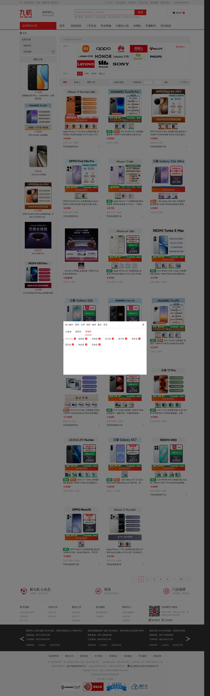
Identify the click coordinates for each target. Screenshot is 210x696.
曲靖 (94, 325)
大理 (83, 325)
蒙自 (100, 325)
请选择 (88, 331)
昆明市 (78, 332)
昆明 (77, 325)
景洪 (105, 325)
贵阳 (88, 325)
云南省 (68, 332)
